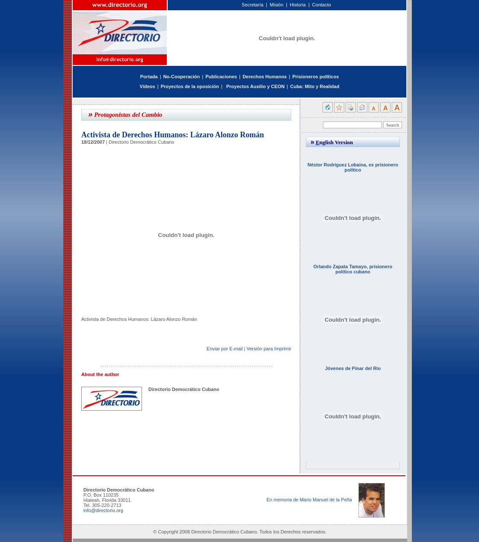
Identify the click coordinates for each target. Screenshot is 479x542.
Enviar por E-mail (224, 348)
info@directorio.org (103, 510)
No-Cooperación (181, 76)
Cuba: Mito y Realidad (314, 86)
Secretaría (252, 4)
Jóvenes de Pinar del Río (353, 368)
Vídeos (147, 86)
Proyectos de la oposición (190, 86)
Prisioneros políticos (315, 76)
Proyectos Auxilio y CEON (255, 86)
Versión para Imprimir (268, 348)
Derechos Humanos (264, 76)
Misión (277, 4)
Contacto (321, 4)
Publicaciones (221, 76)
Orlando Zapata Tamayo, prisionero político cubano (352, 269)
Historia (298, 4)
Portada (149, 76)
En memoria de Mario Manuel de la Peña (309, 499)
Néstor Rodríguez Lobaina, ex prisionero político (353, 167)
